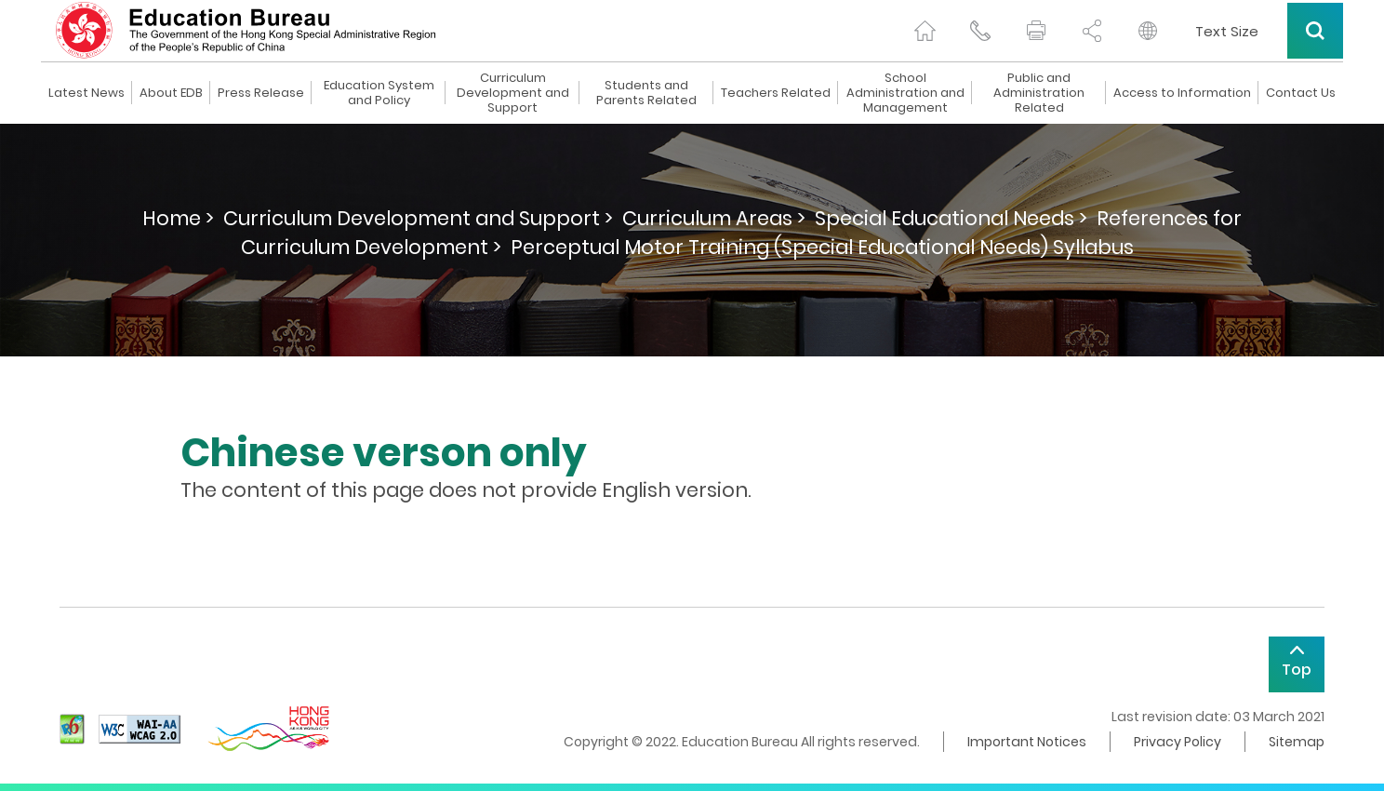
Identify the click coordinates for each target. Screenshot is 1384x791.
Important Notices (1026, 741)
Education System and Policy (379, 93)
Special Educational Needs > (951, 218)
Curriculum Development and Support (513, 93)
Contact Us (1301, 93)
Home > (178, 218)
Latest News (86, 93)
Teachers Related (776, 93)
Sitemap (1296, 741)
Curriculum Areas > (713, 218)
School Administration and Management (905, 93)
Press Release (261, 93)
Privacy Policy (1177, 741)
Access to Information (1182, 93)
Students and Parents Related (646, 93)
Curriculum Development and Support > (418, 218)
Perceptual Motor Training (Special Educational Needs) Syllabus (822, 247)
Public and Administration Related (1039, 93)
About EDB (171, 93)
